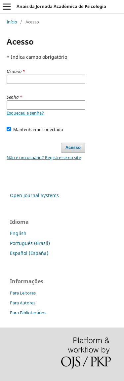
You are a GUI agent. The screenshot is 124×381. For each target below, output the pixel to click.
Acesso (73, 147)
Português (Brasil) (30, 243)
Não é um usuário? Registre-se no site (44, 157)
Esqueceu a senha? (25, 113)
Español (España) (29, 253)
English (18, 233)
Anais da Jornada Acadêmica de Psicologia (61, 6)
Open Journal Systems (34, 195)
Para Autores (22, 303)
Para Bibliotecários (28, 313)
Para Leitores (23, 293)
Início (12, 22)
